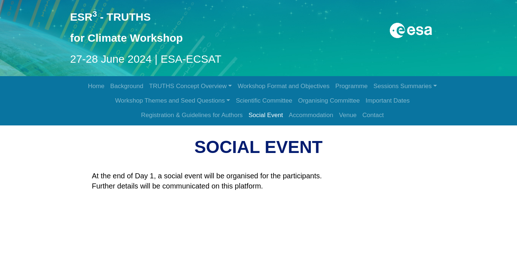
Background (126, 86)
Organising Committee (329, 100)
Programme (351, 86)
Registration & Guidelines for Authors (192, 115)
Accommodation (311, 115)
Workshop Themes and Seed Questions (170, 100)
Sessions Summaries (403, 86)
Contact (373, 115)
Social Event (266, 115)
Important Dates (388, 100)
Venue (348, 115)
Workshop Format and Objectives (284, 86)
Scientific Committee (264, 100)
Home (96, 86)
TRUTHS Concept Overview (188, 86)
